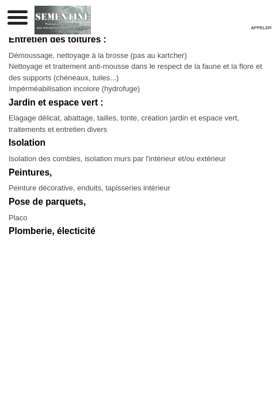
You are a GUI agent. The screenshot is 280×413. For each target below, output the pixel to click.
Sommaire (207, 276)
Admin (176, 276)
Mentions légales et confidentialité (110, 276)
